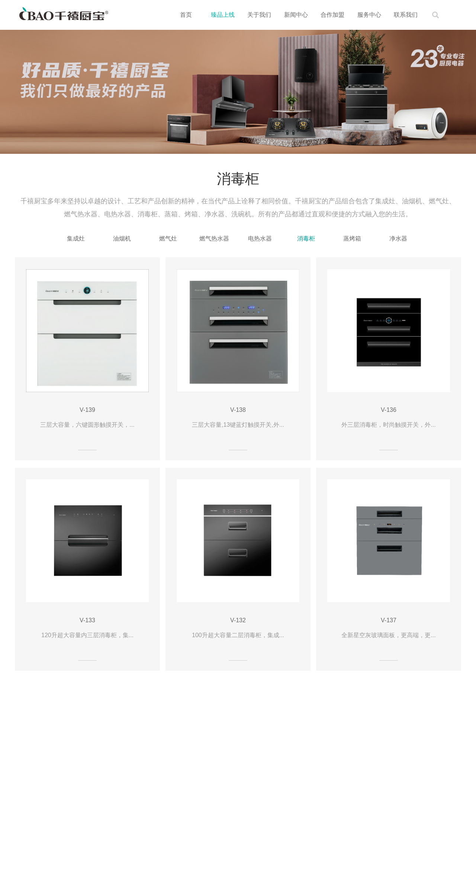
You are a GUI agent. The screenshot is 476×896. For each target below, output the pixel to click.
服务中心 (369, 15)
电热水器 (260, 238)
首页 (186, 15)
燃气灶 (168, 238)
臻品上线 (223, 15)
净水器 (398, 238)
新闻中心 (296, 15)
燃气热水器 (214, 238)
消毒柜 (306, 238)
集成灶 (76, 238)
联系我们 (406, 15)
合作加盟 (332, 15)
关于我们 (259, 15)
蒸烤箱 (352, 238)
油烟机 (122, 238)
